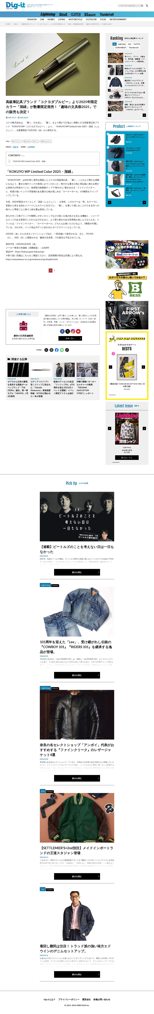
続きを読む (77, 572)
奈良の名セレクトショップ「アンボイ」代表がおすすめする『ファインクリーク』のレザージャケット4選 (77, 750)
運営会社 (86, 999)
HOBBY (51, 19)
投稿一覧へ (70, 338)
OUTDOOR (91, 19)
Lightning (121, 44)
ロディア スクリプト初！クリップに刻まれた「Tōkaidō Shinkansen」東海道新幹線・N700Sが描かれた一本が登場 (41, 388)
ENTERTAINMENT (118, 19)
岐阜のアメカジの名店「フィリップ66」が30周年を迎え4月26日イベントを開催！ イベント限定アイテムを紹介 (64, 387)
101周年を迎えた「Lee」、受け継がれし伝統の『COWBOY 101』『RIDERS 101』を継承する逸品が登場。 (76, 647)
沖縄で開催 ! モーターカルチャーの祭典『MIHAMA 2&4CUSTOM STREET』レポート (86, 387)
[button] (109, 115)
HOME (8, 24)
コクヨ (27, 141)
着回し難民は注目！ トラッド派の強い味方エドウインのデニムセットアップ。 (75, 948)
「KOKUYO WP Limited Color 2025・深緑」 (27, 161)
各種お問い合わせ (101, 999)
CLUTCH (137, 44)
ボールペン (46, 141)
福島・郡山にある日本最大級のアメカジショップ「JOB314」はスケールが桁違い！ (135, 107)
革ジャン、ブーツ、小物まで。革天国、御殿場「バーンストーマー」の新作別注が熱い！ (135, 59)
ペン (36, 141)
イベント (17, 141)
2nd (129, 44)
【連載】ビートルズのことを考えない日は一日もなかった (77, 549)
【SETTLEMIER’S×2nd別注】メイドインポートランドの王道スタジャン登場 (76, 850)
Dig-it (16, 24)
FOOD (103, 19)
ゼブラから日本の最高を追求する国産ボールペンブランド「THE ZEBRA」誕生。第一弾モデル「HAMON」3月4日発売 (18, 388)
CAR (42, 19)
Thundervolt (134, 48)
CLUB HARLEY (120, 48)
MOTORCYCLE (75, 19)
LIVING (61, 19)
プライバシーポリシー (68, 999)
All (114, 44)
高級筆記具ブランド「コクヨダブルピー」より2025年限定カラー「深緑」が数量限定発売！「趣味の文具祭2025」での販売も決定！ (67, 24)
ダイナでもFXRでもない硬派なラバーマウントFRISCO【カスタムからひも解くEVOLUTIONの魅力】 (135, 95)
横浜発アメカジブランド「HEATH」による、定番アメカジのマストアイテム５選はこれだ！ (135, 83)
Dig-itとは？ (49, 999)
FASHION (31, 19)
